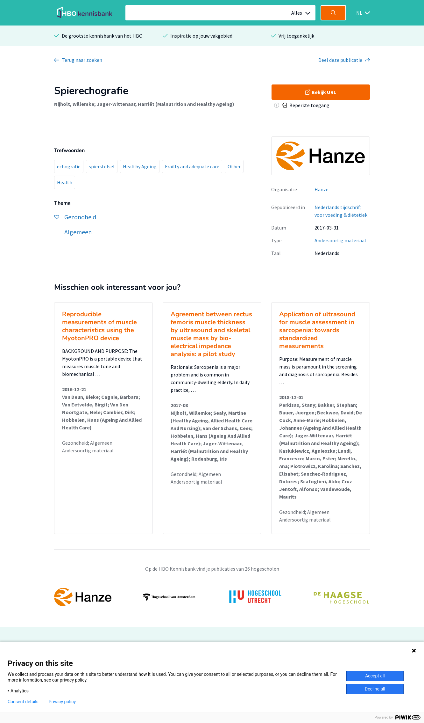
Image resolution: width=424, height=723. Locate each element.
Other (234, 166)
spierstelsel (102, 166)
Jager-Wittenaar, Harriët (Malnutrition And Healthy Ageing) (165, 104)
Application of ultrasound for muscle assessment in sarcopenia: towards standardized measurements (317, 330)
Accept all (375, 675)
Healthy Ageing (140, 166)
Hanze (321, 189)
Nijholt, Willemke (74, 104)
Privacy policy (62, 701)
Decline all (375, 688)
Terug (82, 60)
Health (64, 182)
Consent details (23, 701)
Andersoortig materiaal (340, 240)
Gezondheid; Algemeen (87, 443)
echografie (69, 166)
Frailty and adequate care (192, 166)
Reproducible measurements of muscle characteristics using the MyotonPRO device (99, 326)
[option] (212, 597)
